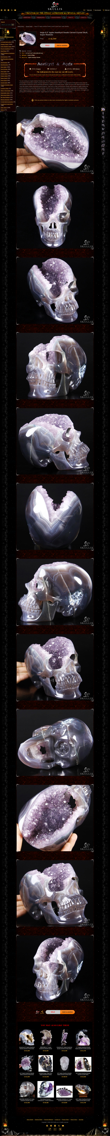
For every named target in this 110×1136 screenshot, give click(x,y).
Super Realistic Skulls (8, 46)
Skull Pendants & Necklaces (7, 54)
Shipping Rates (38, 1119)
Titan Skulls (5, 71)
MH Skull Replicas (7, 97)
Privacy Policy (65, 1119)
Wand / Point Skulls (7, 90)
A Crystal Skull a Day (7, 42)
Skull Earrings (5, 56)
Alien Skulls (5, 67)
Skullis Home (21, 26)
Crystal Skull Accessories (8, 102)
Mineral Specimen (6, 99)
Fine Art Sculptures (7, 48)
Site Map (81, 1119)
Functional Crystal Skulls (7, 105)
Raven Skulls (5, 78)
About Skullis (30, 1119)
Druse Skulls (5, 80)
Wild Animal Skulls (7, 95)
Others (4, 110)
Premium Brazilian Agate (7, 85)
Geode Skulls (5, 82)
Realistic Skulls (6, 44)
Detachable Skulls (6, 93)
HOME (37, 1012)
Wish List (105, 10)
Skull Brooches (5, 64)
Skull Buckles (5, 62)
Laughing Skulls (6, 88)
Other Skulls (5, 107)
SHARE (42, 1012)
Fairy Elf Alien (5, 69)
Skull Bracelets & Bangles (7, 59)
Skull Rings (5, 51)
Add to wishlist (62, 45)
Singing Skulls (6, 73)
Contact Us (57, 1119)
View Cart (87, 10)
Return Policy (74, 1119)
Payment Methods (48, 1119)
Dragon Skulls (6, 76)
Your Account (97, 10)
